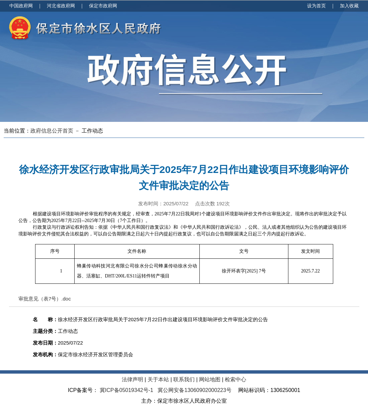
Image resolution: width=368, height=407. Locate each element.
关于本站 (158, 379)
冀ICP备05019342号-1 (126, 390)
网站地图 (209, 379)
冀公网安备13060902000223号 (195, 390)
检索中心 (235, 379)
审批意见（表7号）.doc (44, 298)
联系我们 (184, 379)
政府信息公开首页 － (56, 131)
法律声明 (132, 379)
